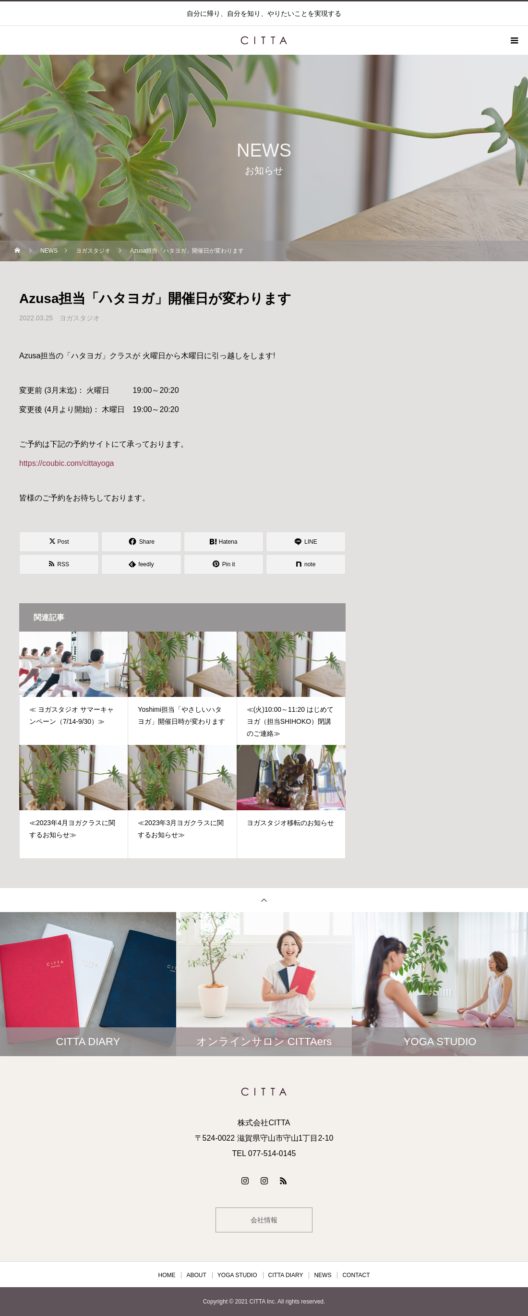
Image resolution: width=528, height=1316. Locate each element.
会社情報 (264, 1220)
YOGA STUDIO (237, 1275)
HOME (166, 1275)
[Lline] (306, 542)
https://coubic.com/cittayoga (66, 463)
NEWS (322, 1275)
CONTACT (356, 1275)
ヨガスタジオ (80, 318)
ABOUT (196, 1275)
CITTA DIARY (285, 1275)
